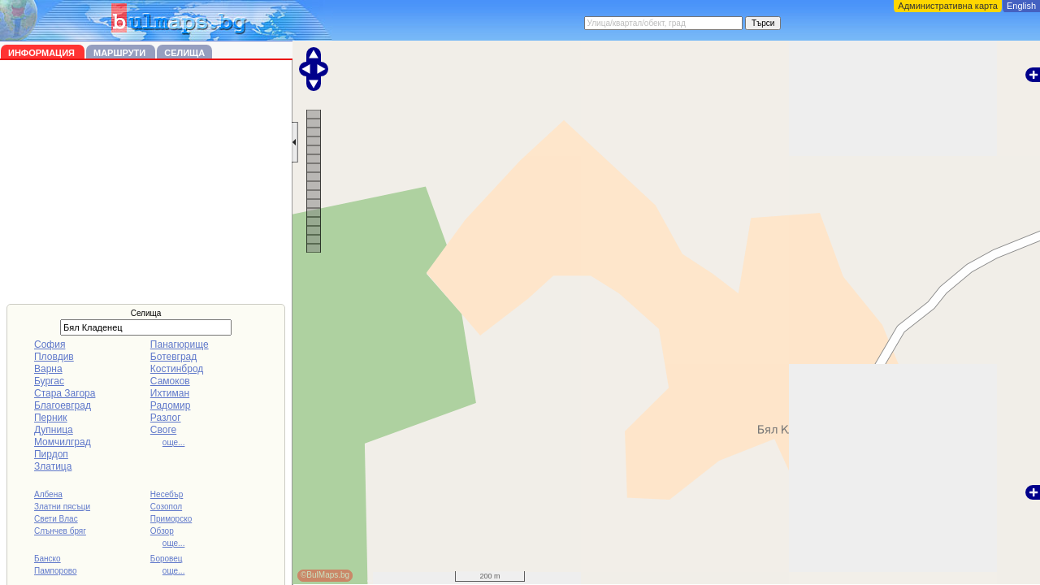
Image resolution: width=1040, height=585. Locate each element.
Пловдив (54, 356)
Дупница (53, 430)
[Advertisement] (146, 182)
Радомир (170, 405)
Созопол (166, 506)
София (49, 344)
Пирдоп (51, 454)
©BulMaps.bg (325, 574)
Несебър (166, 494)
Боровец (166, 558)
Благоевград (62, 405)
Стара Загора (64, 393)
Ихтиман (169, 393)
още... (173, 442)
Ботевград (173, 356)
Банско (47, 558)
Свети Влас (56, 518)
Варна (48, 369)
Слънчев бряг (60, 530)
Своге (163, 430)
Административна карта (948, 6)
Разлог (165, 417)
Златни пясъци (62, 506)
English (1021, 6)
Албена (48, 494)
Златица (53, 466)
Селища (184, 53)
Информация (42, 53)
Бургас (49, 381)
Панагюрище (179, 344)
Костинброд (176, 369)
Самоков (170, 381)
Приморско (171, 518)
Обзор (162, 530)
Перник (50, 417)
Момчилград (62, 442)
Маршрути (120, 53)
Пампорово (55, 570)
